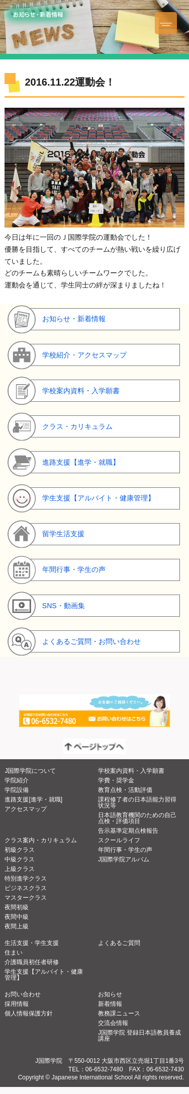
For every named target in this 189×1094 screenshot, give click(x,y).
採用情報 (17, 1003)
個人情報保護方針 (29, 1013)
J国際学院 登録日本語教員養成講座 (139, 1035)
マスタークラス (26, 897)
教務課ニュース (119, 1013)
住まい (14, 952)
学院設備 (17, 789)
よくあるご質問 (119, 942)
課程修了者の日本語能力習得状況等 (137, 802)
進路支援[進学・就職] (33, 799)
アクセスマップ (26, 809)
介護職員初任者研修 (32, 962)
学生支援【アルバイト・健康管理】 (44, 974)
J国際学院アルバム (123, 859)
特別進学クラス (26, 878)
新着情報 (110, 1003)
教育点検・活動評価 (125, 789)
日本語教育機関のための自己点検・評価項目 (137, 818)
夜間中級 (17, 916)
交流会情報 (113, 1023)
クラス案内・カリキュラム (41, 840)
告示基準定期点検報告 (128, 830)
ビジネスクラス (26, 888)
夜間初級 (17, 907)
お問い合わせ (23, 994)
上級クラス (20, 868)
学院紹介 (17, 780)
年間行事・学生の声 (125, 849)
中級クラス (20, 859)
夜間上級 (17, 926)
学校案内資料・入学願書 (131, 770)
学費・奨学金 (116, 780)
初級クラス (20, 849)
